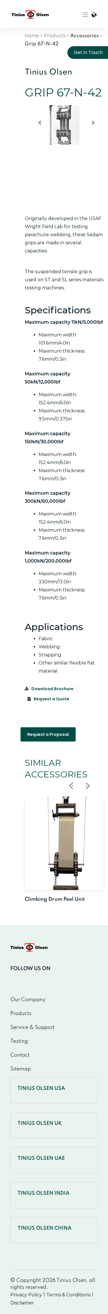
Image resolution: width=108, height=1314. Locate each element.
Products (54, 35)
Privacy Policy (26, 1295)
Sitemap (20, 1069)
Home (32, 35)
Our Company (28, 999)
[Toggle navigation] (85, 14)
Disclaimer (22, 1303)
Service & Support (32, 1027)
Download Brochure (49, 689)
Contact (20, 1055)
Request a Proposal (48, 734)
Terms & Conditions (68, 1295)
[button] (40, 123)
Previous (71, 785)
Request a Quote (48, 699)
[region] (64, 135)
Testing (19, 1041)
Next (87, 785)
